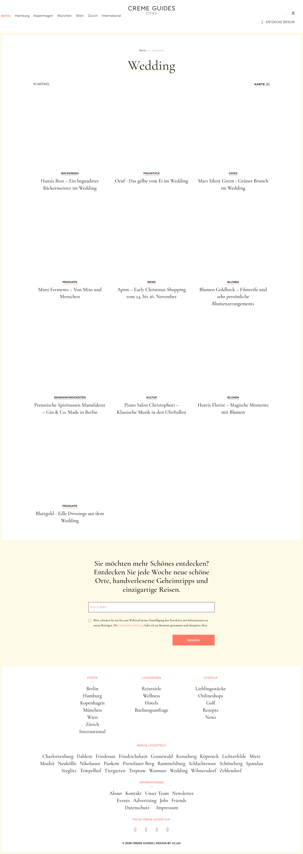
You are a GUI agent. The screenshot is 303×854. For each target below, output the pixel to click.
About (115, 793)
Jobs (164, 800)
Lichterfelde (234, 756)
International (119, 22)
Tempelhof (90, 771)
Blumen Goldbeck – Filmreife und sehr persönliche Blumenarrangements (233, 297)
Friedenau (105, 756)
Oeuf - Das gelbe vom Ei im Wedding (151, 181)
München (72, 22)
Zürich (100, 22)
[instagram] (146, 831)
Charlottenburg (58, 756)
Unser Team (157, 793)
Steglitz (68, 771)
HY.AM (176, 843)
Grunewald (162, 756)
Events (123, 800)
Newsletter (183, 793)
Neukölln (67, 763)
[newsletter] (167, 831)
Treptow (137, 771)
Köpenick (209, 756)
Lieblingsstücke (210, 689)
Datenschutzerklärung (131, 625)
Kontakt (133, 793)
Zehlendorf (230, 771)
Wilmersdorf (203, 771)
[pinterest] (157, 831)
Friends (178, 800)
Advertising (145, 800)
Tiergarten (114, 771)
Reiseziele (151, 689)
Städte (14, 13)
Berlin (13, 22)
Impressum (167, 808)
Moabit (47, 763)
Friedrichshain (133, 756)
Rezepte (211, 710)
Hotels (151, 703)
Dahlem (84, 756)
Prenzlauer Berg (138, 763)
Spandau (254, 763)
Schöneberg (230, 763)
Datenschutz (137, 808)
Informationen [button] (151, 782)
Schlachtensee (202, 763)
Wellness (151, 696)
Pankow (111, 763)
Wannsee (157, 771)
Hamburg (29, 22)
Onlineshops (210, 696)
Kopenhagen (51, 22)
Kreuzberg (186, 756)
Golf (210, 703)
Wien (87, 22)
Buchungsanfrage (151, 710)
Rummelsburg (171, 763)
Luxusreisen (41, 13)
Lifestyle (69, 13)
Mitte (255, 756)
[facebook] (135, 831)
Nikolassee (90, 763)
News (210, 717)
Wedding (178, 771)
